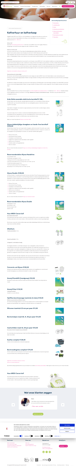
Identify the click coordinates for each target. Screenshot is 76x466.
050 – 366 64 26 (17, 39)
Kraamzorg (16, 6)
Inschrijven (63, 446)
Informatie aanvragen (12, 444)
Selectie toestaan (67, 456)
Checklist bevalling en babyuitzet (14, 445)
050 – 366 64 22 (57, 90)
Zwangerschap (35, 6)
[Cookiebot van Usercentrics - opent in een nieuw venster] (6, 464)
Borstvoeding (42, 6)
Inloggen (68, 2)
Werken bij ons (54, 6)
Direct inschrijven (11, 443)
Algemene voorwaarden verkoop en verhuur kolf (17, 71)
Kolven (54, 27)
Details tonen (57, 463)
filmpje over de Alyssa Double (29, 196)
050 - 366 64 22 (14, 2)
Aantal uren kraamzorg (12, 447)
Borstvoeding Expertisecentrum (17, 44)
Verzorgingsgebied (29, 444)
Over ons (48, 6)
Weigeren (67, 459)
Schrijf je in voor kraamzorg (68, 6)
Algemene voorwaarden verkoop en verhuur (16, 360)
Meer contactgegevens (47, 448)
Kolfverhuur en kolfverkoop (58, 29)
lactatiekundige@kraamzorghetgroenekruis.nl (39, 90)
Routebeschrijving (46, 447)
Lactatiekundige (56, 25)
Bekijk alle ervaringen (38, 414)
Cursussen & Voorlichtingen (25, 6)
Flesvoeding (55, 37)
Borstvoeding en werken (58, 35)
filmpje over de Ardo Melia (25, 119)
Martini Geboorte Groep (30, 445)
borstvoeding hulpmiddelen (40, 365)
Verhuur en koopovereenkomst (13, 362)
